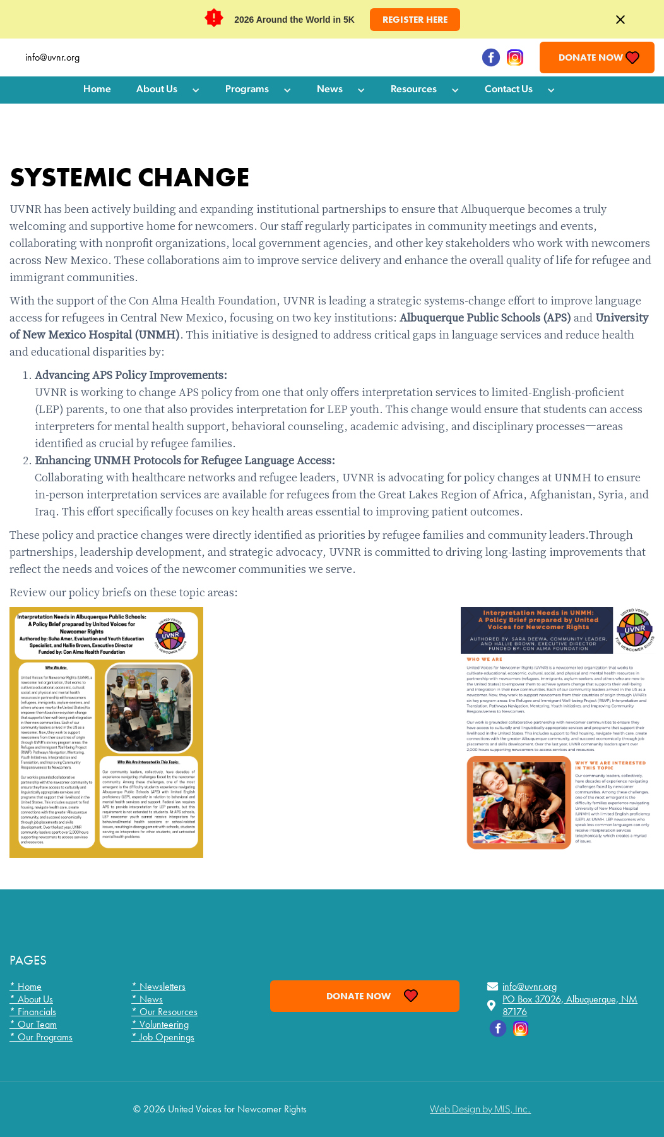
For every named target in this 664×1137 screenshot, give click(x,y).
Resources (414, 90)
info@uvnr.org (52, 57)
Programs (247, 90)
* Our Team (33, 1024)
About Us (156, 90)
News (330, 90)
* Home (25, 986)
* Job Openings (162, 1037)
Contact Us (509, 90)
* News (147, 999)
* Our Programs (41, 1037)
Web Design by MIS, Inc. (480, 1110)
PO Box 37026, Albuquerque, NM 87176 (569, 1005)
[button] (168, 90)
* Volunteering (160, 1024)
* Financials (32, 1012)
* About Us (31, 999)
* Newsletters (158, 986)
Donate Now (591, 57)
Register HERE (415, 19)
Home (97, 90)
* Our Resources (164, 1012)
